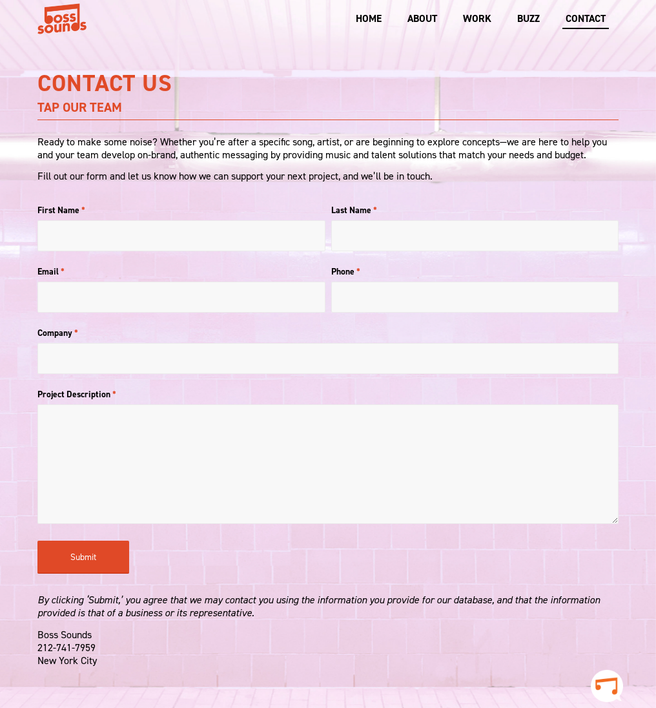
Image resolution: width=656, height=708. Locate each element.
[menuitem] (369, 18)
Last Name (354, 210)
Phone (345, 271)
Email (51, 271)
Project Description (76, 394)
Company (57, 332)
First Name (61, 210)
